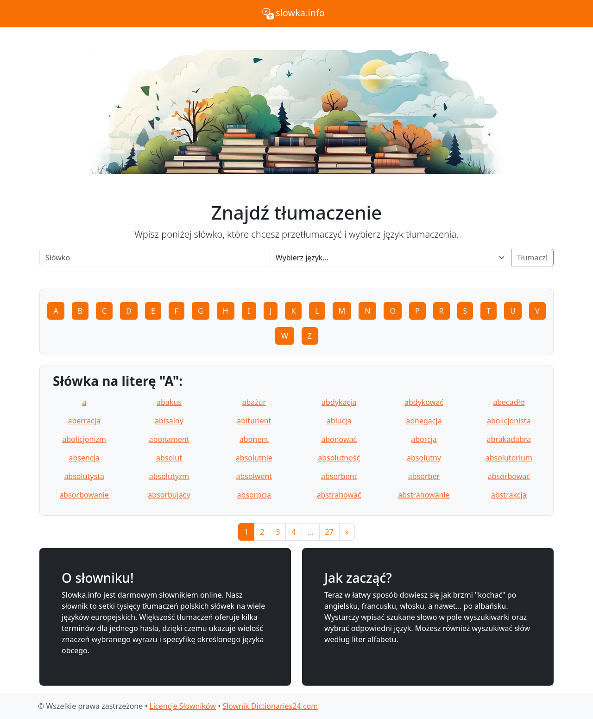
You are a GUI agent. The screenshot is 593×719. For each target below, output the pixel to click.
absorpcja (254, 495)
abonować (339, 439)
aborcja (424, 439)
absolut (169, 458)
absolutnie (254, 458)
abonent (254, 439)
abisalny (169, 421)
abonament (169, 439)
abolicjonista (509, 421)
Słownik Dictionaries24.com (270, 706)
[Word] (154, 257)
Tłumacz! (532, 257)
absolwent (254, 476)
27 (329, 532)
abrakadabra (509, 439)
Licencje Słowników (183, 706)
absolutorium (509, 458)
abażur (254, 402)
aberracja (84, 421)
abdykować (423, 402)
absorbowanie (84, 495)
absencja (84, 458)
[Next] (347, 532)
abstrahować (339, 495)
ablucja (339, 421)
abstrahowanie (423, 495)
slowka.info (293, 13)
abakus (169, 402)
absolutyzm (169, 476)
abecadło (508, 402)
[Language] (390, 257)
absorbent (339, 476)
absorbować (509, 476)
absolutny (424, 458)
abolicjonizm (84, 439)
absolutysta (84, 476)
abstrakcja (509, 495)
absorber (424, 476)
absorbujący (169, 495)
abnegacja (424, 421)
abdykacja (339, 402)
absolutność (339, 458)
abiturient (254, 421)
